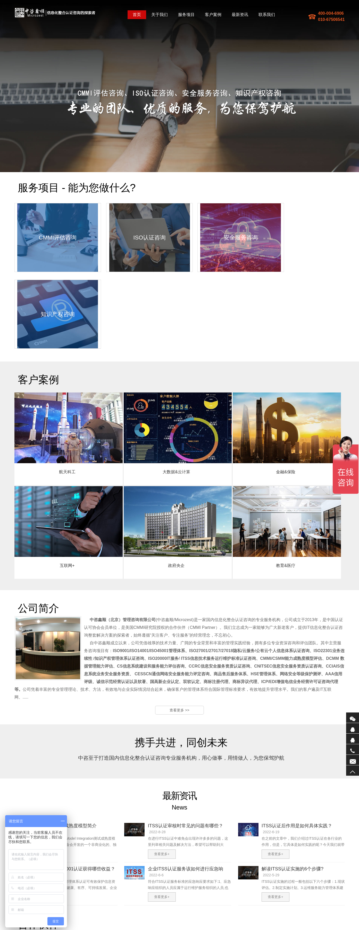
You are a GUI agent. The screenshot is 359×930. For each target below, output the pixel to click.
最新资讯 (240, 14)
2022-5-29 (271, 794)
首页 (137, 14)
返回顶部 (352, 770)
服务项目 (186, 14)
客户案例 (213, 14)
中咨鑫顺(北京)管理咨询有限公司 (55, 13)
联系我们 (266, 14)
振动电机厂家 (241, 927)
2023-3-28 (43, 751)
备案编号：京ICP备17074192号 (156, 923)
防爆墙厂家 (224, 927)
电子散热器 (207, 927)
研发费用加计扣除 (160, 927)
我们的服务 (111, 886)
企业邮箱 (146, 886)
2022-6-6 (156, 794)
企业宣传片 (191, 927)
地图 (111, 927)
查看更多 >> (179, 629)
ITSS (143, 927)
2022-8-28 (157, 751)
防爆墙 (134, 927)
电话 (352, 749)
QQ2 (352, 739)
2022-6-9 (42, 794)
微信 (352, 717)
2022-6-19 (271, 751)
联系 (352, 760)
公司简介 (92, 886)
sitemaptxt (122, 927)
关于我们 (159, 14)
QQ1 (352, 728)
